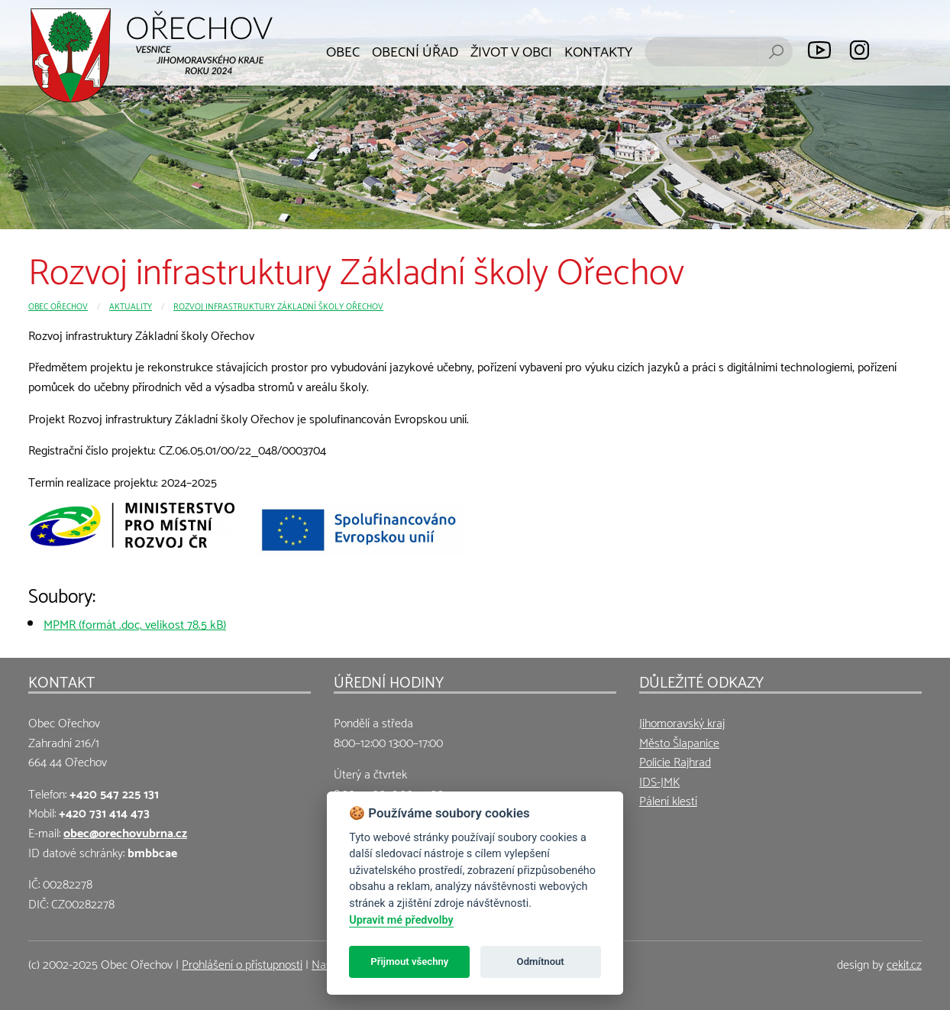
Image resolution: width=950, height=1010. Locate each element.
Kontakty (598, 50)
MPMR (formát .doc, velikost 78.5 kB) (135, 623)
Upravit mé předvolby (401, 920)
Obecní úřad (415, 50)
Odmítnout (540, 961)
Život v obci (511, 50)
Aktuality (130, 305)
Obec (343, 50)
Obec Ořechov (58, 305)
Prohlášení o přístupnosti (242, 963)
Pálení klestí (668, 799)
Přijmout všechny (409, 961)
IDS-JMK (659, 780)
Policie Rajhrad (675, 760)
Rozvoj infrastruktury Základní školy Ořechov (278, 305)
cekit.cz (904, 963)
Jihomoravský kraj (682, 721)
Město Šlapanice (679, 741)
